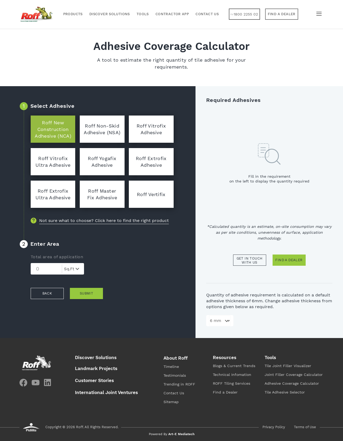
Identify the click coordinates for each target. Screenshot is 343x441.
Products (73, 14)
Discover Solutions (109, 14)
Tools (143, 14)
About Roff (175, 358)
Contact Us (207, 14)
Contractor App (172, 14)
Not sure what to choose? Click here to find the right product (104, 220)
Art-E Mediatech (181, 434)
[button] (281, 14)
